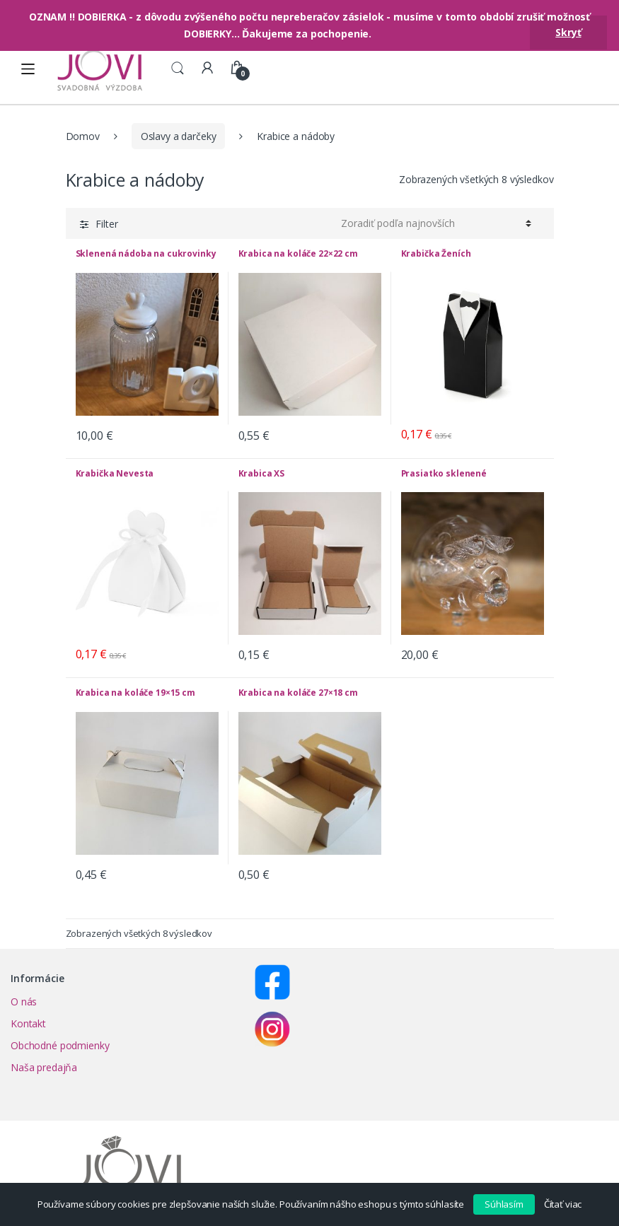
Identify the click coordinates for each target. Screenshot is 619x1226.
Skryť (568, 32)
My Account (207, 68)
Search (177, 68)
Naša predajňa (44, 1067)
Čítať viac (563, 1204)
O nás (24, 1001)
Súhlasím (504, 1204)
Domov (83, 136)
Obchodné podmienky (60, 1045)
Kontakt (28, 1023)
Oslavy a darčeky (178, 136)
